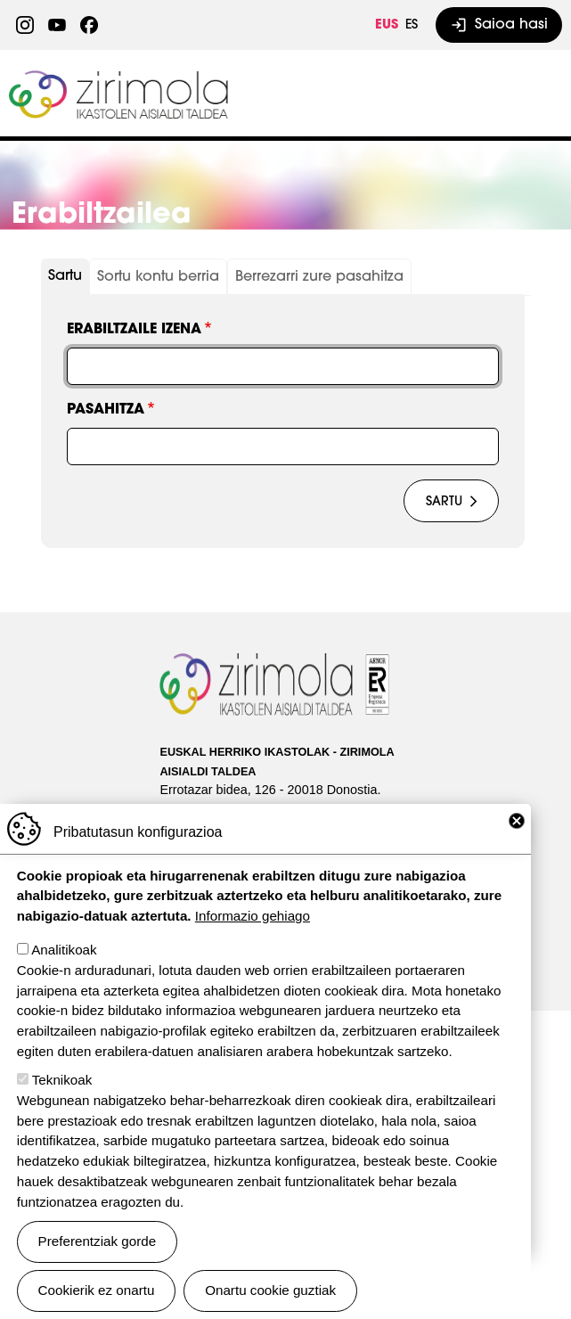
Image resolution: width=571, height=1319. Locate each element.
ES (411, 25)
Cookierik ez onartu (96, 1290)
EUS (386, 25)
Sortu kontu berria (158, 277)
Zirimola (120, 77)
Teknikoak (62, 1079)
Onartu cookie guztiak (270, 1290)
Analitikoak (63, 949)
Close (516, 821)
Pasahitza (105, 410)
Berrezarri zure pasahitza (319, 277)
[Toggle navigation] (538, 94)
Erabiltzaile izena (134, 330)
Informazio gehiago (252, 915)
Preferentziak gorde (97, 1241)
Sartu (65, 276)
